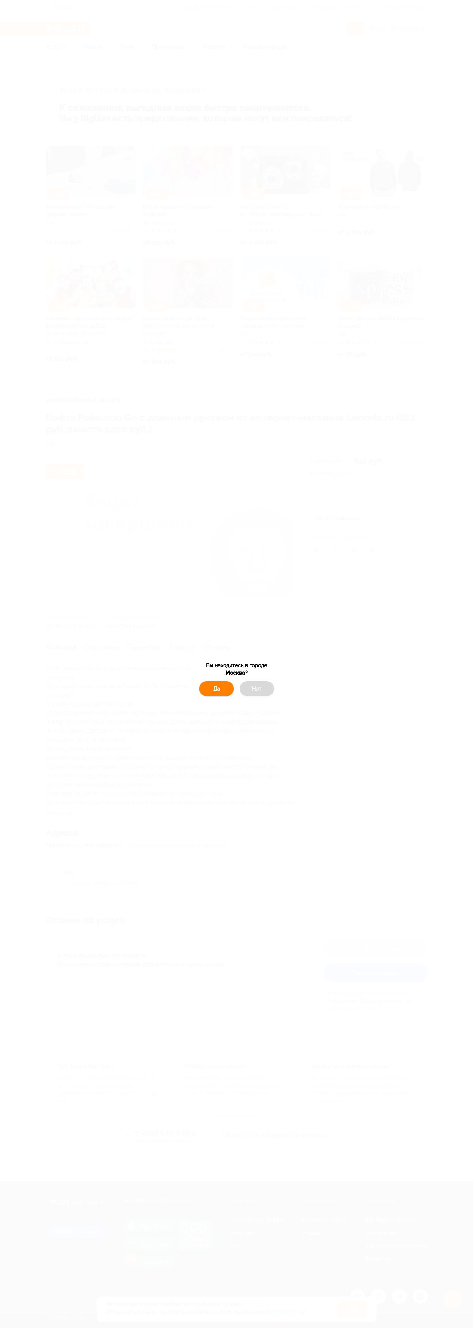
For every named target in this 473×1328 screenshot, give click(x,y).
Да (216, 689)
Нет (256, 689)
